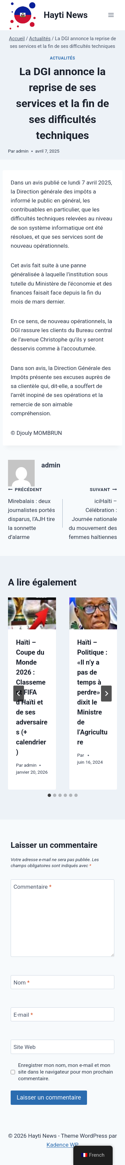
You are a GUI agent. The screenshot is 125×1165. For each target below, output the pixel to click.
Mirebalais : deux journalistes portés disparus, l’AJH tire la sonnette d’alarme (32, 512)
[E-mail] (62, 1014)
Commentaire (33, 886)
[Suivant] (106, 694)
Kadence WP (63, 1144)
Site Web (25, 1047)
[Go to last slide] (18, 694)
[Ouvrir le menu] (111, 15)
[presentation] (32, 613)
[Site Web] (62, 1047)
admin (22, 151)
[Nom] (62, 982)
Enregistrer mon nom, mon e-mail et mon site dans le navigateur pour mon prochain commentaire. (65, 1072)
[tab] (49, 795)
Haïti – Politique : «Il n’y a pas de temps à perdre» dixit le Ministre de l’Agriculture (92, 692)
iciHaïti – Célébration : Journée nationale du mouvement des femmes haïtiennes (92, 512)
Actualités (62, 58)
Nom (22, 982)
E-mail (23, 1014)
